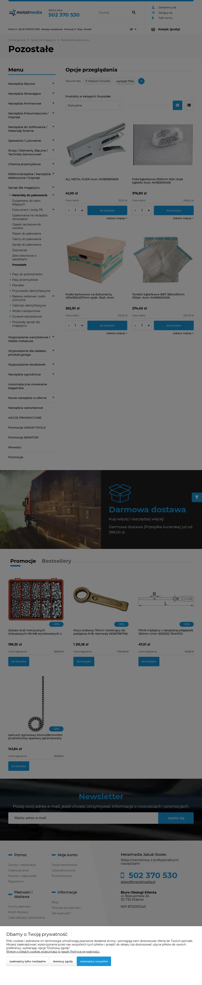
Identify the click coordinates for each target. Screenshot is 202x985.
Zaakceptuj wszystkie (94, 961)
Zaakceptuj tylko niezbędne (27, 961)
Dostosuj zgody (63, 961)
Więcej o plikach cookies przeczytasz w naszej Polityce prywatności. (53, 951)
